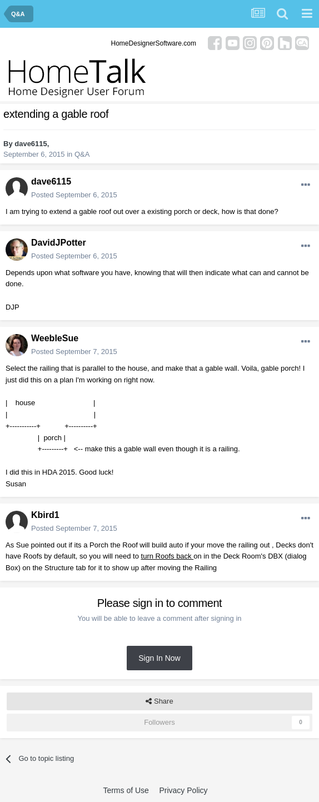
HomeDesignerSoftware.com (153, 43)
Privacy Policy (183, 790)
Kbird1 (45, 515)
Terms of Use (125, 790)
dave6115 (30, 144)
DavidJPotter (58, 242)
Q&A (81, 154)
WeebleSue (54, 338)
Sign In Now (159, 658)
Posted (74, 195)
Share (159, 701)
